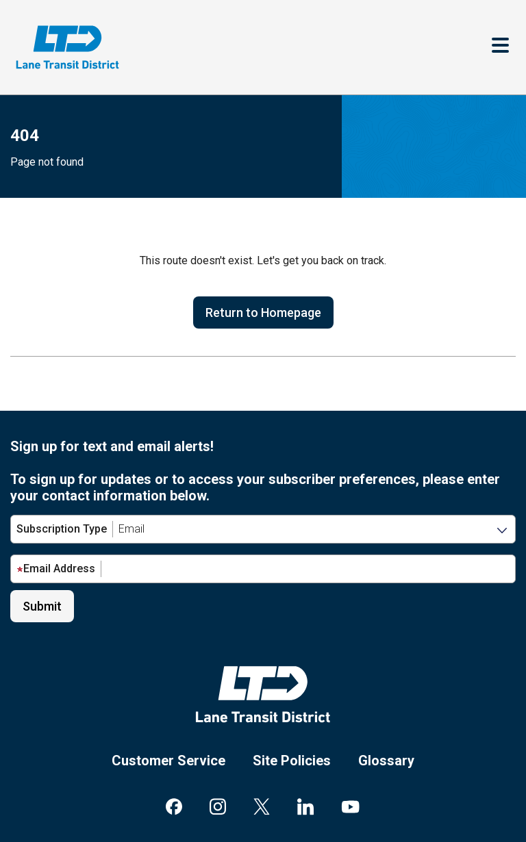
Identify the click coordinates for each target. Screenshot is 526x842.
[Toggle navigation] (500, 47)
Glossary (386, 760)
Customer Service (168, 760)
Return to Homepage (263, 312)
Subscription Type (61, 528)
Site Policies (292, 760)
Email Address (55, 568)
